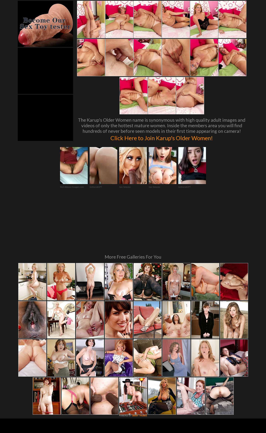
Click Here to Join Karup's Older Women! (161, 137)
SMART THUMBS (139, 365)
